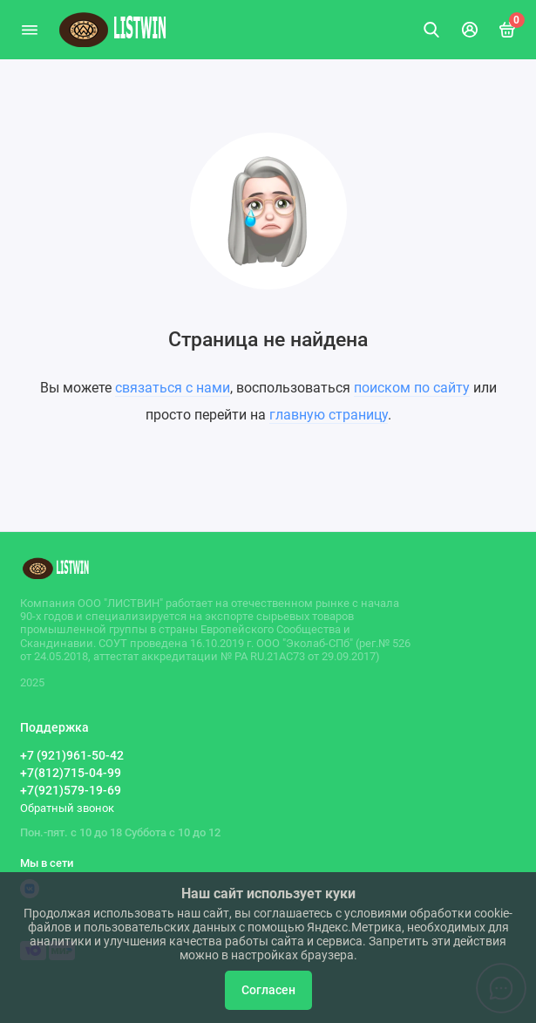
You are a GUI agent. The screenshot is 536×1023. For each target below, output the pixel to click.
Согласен (268, 990)
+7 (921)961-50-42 (72, 755)
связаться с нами (172, 387)
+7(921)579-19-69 (70, 790)
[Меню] (29, 29)
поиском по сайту (412, 387)
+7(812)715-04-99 (70, 773)
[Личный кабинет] (469, 29)
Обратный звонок (67, 808)
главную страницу (328, 414)
